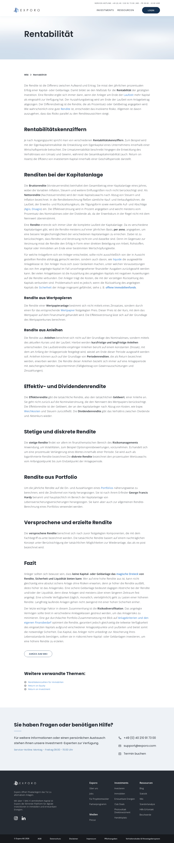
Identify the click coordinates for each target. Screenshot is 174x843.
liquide (117, 259)
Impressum (91, 838)
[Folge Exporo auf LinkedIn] (24, 818)
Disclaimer (73, 838)
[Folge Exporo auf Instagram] (16, 818)
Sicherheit (45, 287)
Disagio (36, 209)
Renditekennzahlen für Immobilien (46, 682)
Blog (142, 788)
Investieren (119, 788)
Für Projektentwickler (99, 798)
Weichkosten (32, 411)
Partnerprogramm (97, 804)
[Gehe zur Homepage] (27, 10)
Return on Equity (36, 685)
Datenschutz (55, 838)
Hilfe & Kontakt (147, 809)
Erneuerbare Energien (124, 798)
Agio (27, 209)
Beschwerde (145, 814)
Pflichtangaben (110, 838)
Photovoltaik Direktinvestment (122, 811)
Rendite (65, 109)
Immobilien (119, 793)
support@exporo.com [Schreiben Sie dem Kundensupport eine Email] (140, 746)
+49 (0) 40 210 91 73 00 (140, 738)
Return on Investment (39, 689)
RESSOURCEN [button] (125, 10)
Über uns (93, 788)
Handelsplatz (120, 817)
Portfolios (107, 488)
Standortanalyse (147, 804)
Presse (92, 820)
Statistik (143, 793)
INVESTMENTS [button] (105, 10)
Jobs (91, 793)
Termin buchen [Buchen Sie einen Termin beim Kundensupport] (135, 754)
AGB (39, 838)
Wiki (141, 798)
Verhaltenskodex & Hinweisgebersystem (143, 838)
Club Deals (119, 804)
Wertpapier (68, 310)
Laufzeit (128, 95)
